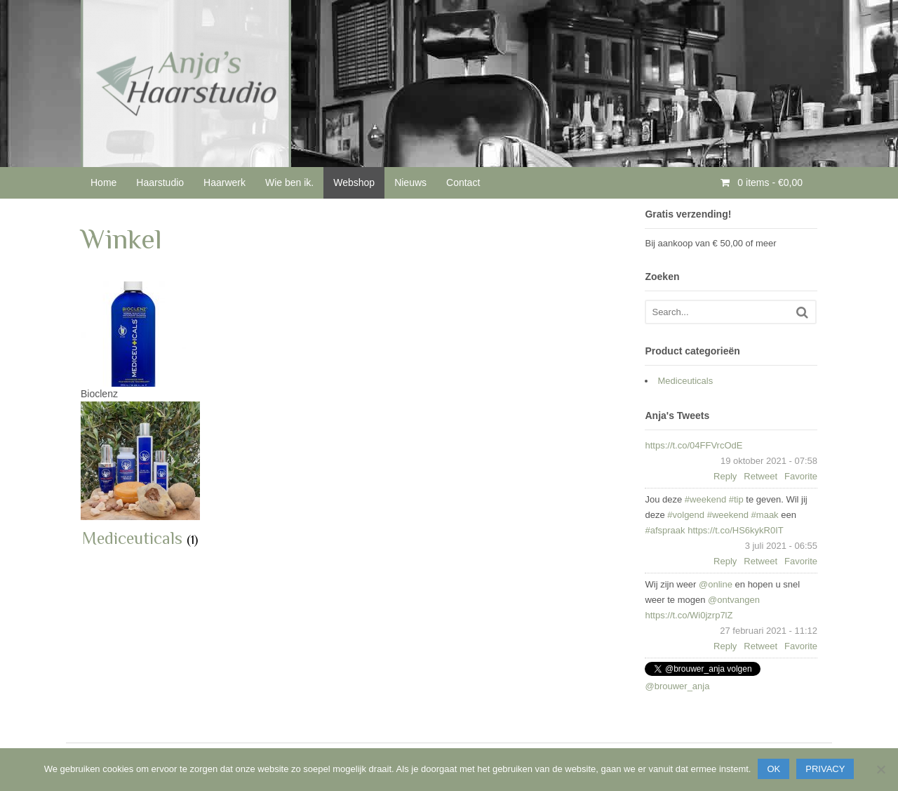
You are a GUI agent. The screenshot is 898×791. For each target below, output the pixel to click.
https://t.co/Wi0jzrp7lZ (688, 615)
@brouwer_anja (677, 686)
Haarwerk (224, 182)
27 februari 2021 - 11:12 (768, 630)
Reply (725, 476)
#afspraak (665, 530)
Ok (773, 769)
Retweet (760, 476)
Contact (463, 182)
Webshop (354, 182)
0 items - (769, 182)
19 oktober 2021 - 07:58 (769, 461)
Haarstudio (160, 182)
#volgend (685, 515)
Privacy (825, 769)
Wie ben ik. (289, 182)
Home (103, 182)
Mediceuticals (685, 380)
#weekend (705, 499)
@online (715, 584)
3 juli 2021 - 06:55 (781, 545)
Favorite (800, 476)
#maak (765, 515)
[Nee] (880, 769)
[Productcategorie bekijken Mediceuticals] (140, 475)
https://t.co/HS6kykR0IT (736, 530)
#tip (736, 499)
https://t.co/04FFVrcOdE (693, 445)
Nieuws (410, 182)
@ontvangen (734, 599)
